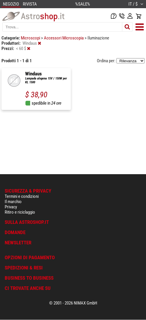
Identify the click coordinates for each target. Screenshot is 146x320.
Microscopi (31, 38)
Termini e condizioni (22, 196)
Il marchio (13, 201)
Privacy (11, 207)
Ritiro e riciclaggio (20, 212)
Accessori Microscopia (64, 38)
